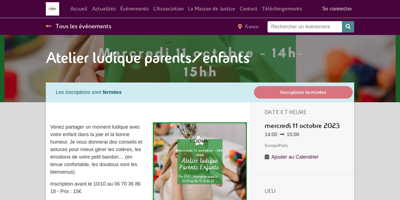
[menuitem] (79, 8)
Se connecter (337, 8)
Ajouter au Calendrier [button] (295, 157)
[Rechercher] (348, 26)
